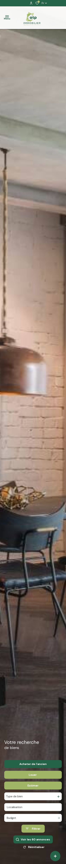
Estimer (33, 790)
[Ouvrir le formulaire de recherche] (33, 834)
